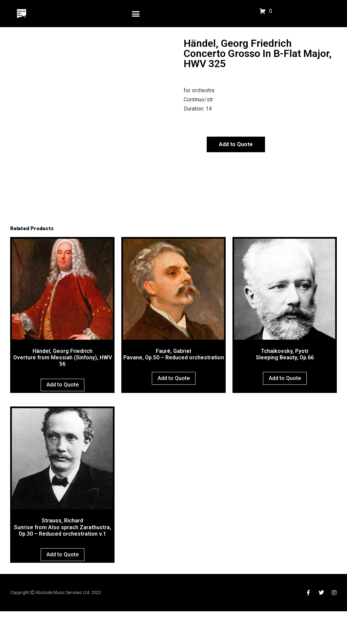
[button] (135, 13)
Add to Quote (236, 144)
